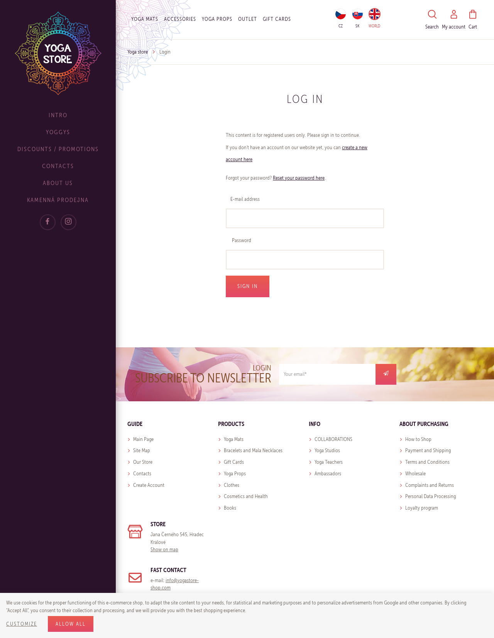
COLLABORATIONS (333, 439)
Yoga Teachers (329, 462)
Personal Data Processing (430, 496)
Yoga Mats (144, 19)
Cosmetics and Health (246, 496)
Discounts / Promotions (58, 149)
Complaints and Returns (429, 485)
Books (230, 508)
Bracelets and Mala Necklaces (253, 450)
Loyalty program (421, 508)
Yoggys (58, 132)
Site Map (141, 450)
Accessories (180, 19)
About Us (58, 183)
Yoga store (137, 52)
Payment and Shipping (428, 450)
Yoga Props (217, 19)
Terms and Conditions (427, 462)
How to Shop (418, 439)
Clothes (231, 485)
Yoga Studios (327, 450)
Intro (58, 115)
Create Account (148, 485)
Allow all (71, 624)
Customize (21, 624)
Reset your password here (299, 178)
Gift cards (277, 19)
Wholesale (415, 473)
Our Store (142, 462)
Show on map (164, 549)
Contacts (58, 166)
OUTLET (247, 19)
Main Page (143, 439)
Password (241, 240)
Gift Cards (234, 462)
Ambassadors (328, 473)
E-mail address (245, 199)
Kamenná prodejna (58, 200)
